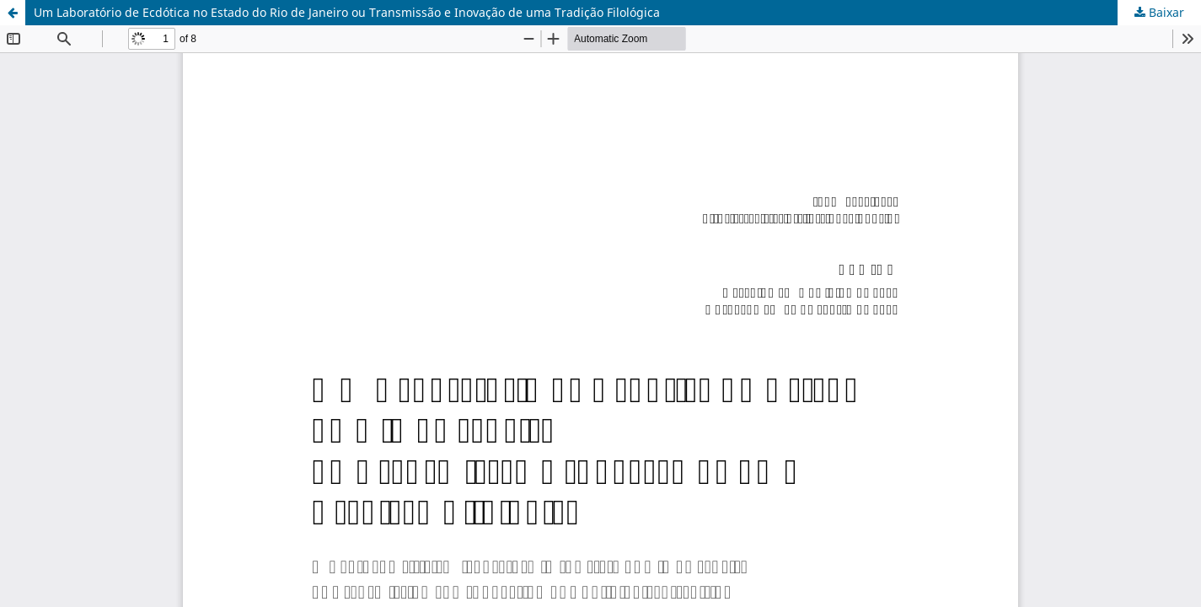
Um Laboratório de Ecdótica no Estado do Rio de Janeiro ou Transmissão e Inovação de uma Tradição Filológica (347, 12)
